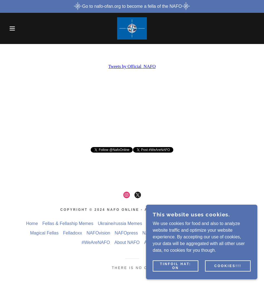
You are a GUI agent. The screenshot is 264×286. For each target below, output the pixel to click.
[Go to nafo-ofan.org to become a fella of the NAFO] (132, 6)
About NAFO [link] (127, 242)
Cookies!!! (227, 266)
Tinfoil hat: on (175, 266)
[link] (132, 28)
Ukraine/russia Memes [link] (120, 223)
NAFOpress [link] (126, 233)
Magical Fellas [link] (44, 233)
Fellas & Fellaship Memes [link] (67, 223)
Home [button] (32, 223)
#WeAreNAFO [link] (96, 242)
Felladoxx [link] (72, 233)
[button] (13, 28)
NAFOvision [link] (98, 233)
